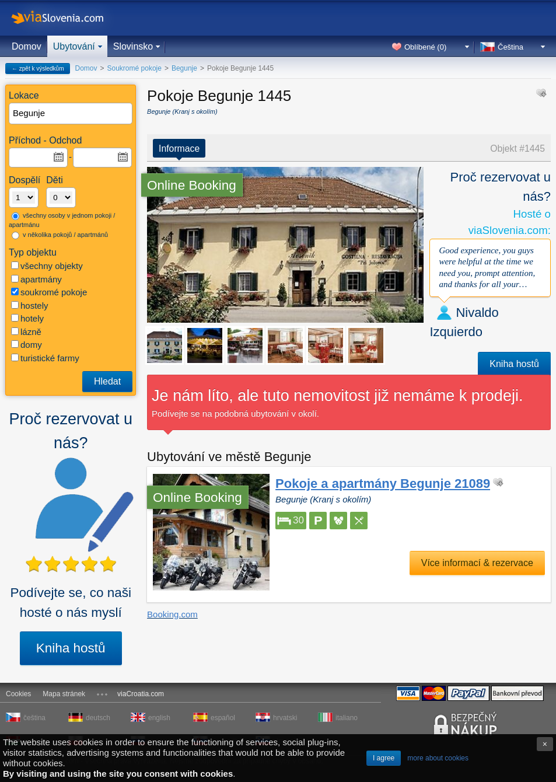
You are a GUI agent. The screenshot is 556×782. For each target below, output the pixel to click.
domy (26, 345)
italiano (346, 718)
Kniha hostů (71, 648)
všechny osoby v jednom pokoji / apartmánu (62, 220)
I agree (383, 758)
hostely (29, 305)
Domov (26, 46)
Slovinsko (133, 46)
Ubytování (74, 46)
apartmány (36, 279)
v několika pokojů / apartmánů (60, 235)
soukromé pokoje (49, 292)
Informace (179, 148)
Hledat (107, 381)
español (223, 718)
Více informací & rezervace (477, 563)
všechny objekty (47, 266)
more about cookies (437, 758)
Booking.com (172, 614)
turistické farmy (45, 358)
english (159, 718)
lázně (26, 332)
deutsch (98, 718)
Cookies (18, 694)
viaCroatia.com (140, 694)
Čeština (510, 47)
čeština (34, 718)
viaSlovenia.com (67, 18)
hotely (27, 318)
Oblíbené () (425, 47)
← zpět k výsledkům (38, 68)
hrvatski (285, 718)
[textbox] (71, 113)
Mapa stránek (64, 694)
